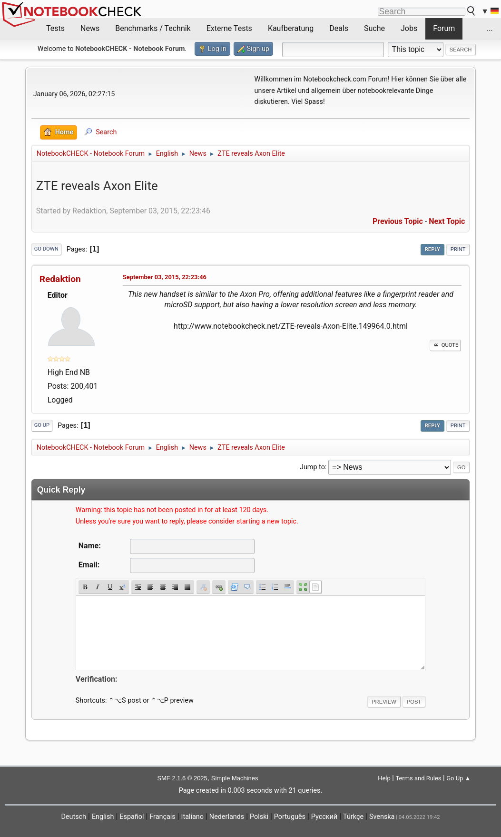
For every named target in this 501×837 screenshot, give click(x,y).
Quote (445, 345)
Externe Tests (229, 28)
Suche (374, 28)
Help (384, 778)
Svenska (382, 817)
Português (289, 817)
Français (162, 817)
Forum (444, 28)
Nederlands (226, 817)
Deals (338, 28)
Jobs (409, 28)
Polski (259, 817)
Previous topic (398, 221)
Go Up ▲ (458, 778)
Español (131, 817)
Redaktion (60, 278)
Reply (432, 249)
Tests (55, 28)
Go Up (41, 425)
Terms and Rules (418, 778)
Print (458, 249)
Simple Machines (234, 778)
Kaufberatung (291, 28)
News (89, 28)
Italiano (192, 817)
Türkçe (353, 817)
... (490, 28)
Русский (324, 817)
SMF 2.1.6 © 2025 (182, 778)
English (103, 817)
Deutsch (73, 817)
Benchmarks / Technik (153, 28)
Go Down (46, 249)
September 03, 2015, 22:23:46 (164, 277)
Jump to (312, 467)
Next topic (447, 221)
